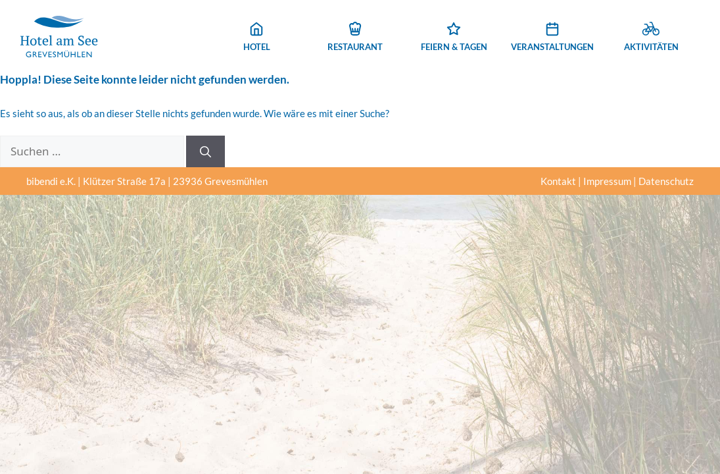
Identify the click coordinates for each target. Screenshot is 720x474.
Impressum (607, 181)
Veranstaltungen (552, 37)
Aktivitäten (651, 37)
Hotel (256, 37)
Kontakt (558, 181)
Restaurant (355, 37)
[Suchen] (205, 151)
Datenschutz (666, 181)
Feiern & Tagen (454, 37)
